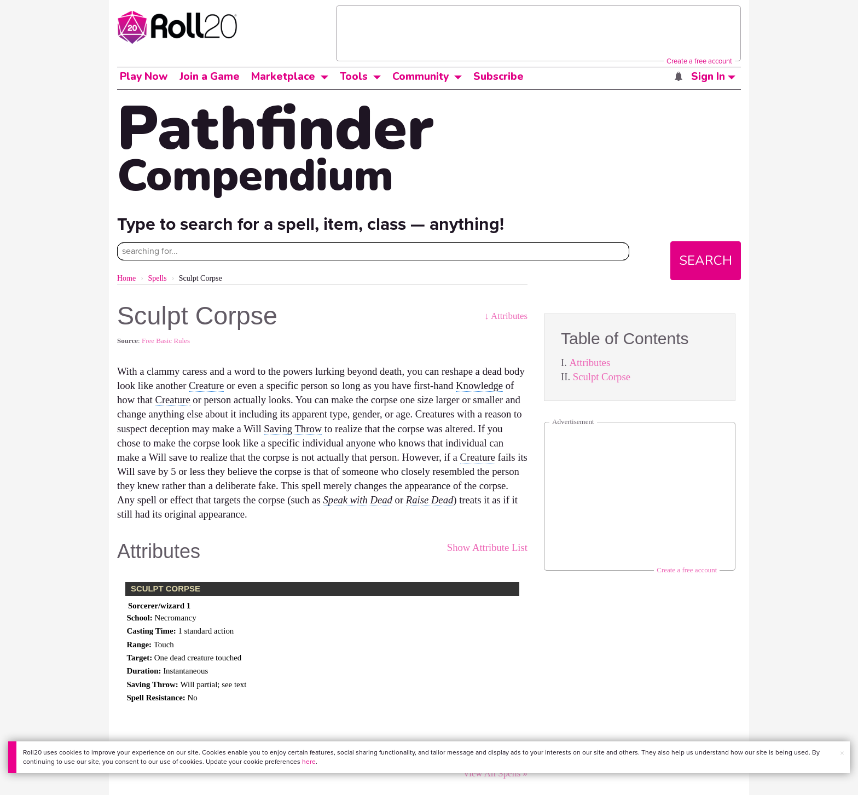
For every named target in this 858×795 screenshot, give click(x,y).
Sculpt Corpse (601, 376)
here (309, 762)
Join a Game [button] (209, 76)
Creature (206, 385)
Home (126, 278)
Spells (157, 278)
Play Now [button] (144, 76)
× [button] (842, 753)
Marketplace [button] (283, 76)
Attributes (590, 362)
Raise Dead (430, 500)
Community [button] (420, 76)
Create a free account (699, 61)
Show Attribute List (487, 547)
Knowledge (479, 385)
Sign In (713, 76)
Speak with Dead (357, 500)
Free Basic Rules (166, 340)
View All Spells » (495, 773)
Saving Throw (293, 428)
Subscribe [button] (498, 76)
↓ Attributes (505, 316)
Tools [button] (354, 76)
